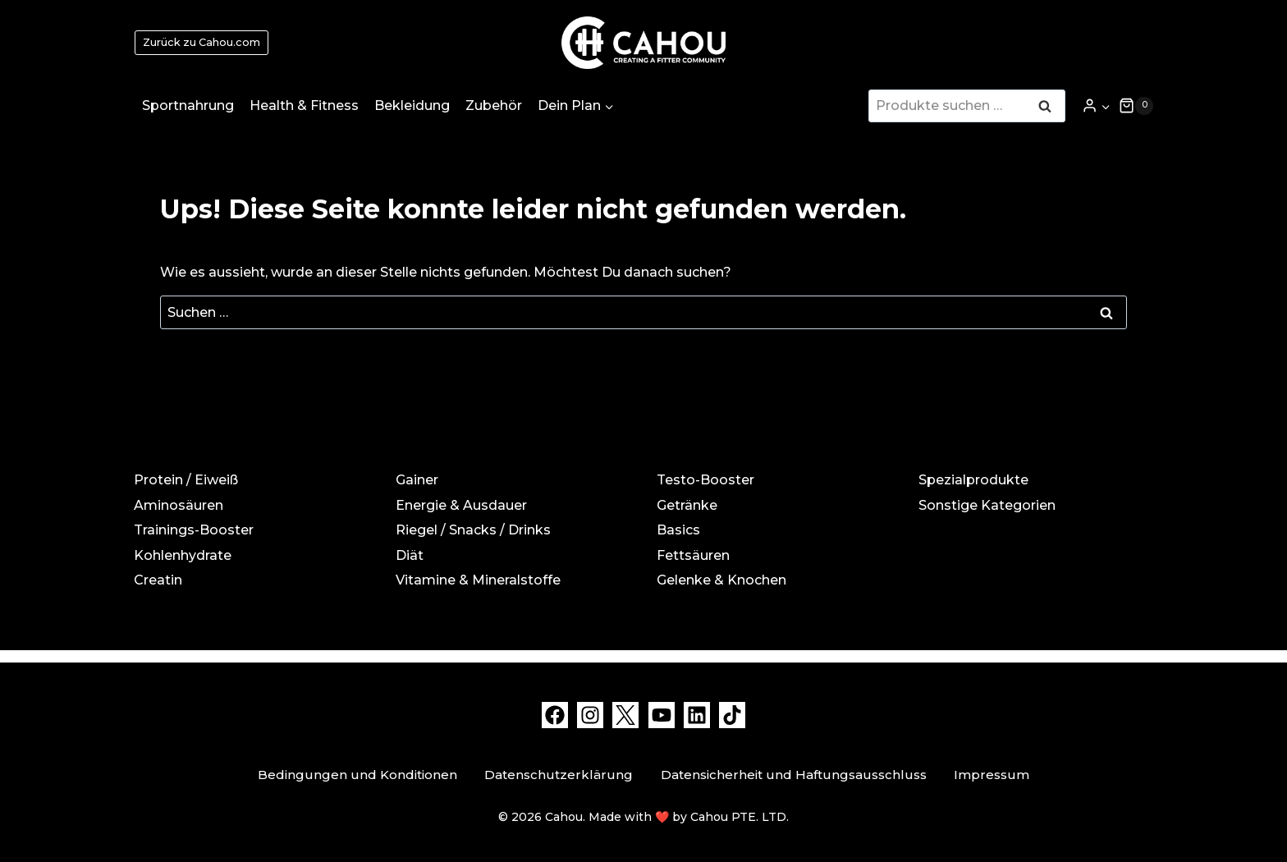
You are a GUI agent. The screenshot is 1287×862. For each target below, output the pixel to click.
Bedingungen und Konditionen (357, 774)
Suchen (1049, 108)
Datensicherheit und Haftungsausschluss (794, 774)
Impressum (991, 774)
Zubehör (493, 105)
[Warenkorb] (1136, 106)
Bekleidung (412, 105)
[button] (1105, 105)
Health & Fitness (304, 105)
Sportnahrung (188, 105)
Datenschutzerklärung (558, 774)
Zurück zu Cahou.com (201, 42)
